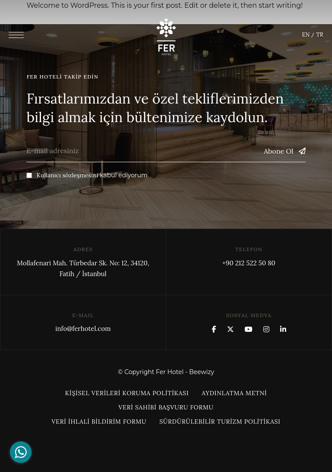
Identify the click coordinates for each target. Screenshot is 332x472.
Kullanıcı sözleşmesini (67, 175)
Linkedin (283, 329)
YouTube (248, 329)
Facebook (214, 329)
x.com (230, 329)
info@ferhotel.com (83, 328)
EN (306, 34)
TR (319, 34)
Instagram (266, 329)
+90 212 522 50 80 (248, 263)
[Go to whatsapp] (21, 452)
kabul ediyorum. (87, 175)
